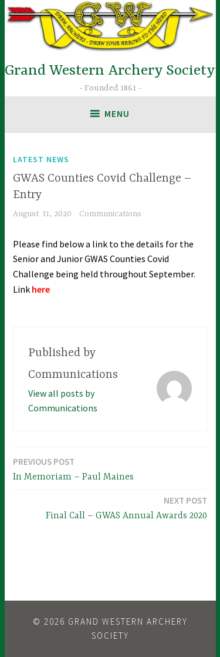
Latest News (41, 159)
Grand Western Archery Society (110, 70)
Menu (117, 113)
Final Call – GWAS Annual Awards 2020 (126, 507)
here (41, 289)
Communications (110, 214)
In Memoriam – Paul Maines (73, 468)
